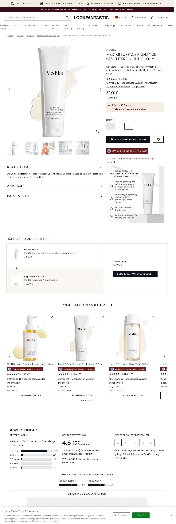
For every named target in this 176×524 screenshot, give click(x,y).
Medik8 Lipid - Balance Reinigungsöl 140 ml (30, 364)
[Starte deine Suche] (37, 17)
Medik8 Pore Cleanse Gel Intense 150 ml (80, 364)
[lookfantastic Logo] (91, 17)
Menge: (110, 120)
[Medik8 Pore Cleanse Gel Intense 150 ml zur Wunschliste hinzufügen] (102, 316)
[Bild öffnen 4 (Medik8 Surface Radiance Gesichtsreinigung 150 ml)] (65, 148)
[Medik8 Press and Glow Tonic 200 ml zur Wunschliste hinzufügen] (153, 316)
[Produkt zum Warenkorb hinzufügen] (128, 139)
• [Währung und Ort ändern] (120, 17)
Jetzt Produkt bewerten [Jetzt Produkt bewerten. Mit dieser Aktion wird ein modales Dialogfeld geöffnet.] (118, 86)
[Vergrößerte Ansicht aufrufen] (97, 131)
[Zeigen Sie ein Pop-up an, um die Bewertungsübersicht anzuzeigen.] (30, 374)
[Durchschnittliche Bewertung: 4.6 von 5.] (114, 78)
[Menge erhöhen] (128, 126)
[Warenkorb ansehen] (159, 17)
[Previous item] (9, 357)
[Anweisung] (55, 186)
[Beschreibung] (55, 167)
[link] (138, 17)
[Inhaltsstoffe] (55, 196)
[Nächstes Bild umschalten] (101, 89)
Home (10, 36)
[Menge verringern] (110, 126)
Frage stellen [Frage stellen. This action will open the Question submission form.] (138, 86)
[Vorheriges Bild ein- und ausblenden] (9, 89)
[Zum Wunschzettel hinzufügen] (158, 139)
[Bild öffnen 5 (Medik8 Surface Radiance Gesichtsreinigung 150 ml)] (82, 148)
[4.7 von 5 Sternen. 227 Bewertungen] (68, 374)
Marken (20, 36)
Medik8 (30, 36)
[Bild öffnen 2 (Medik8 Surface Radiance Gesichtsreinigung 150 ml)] (31, 148)
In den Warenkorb (31, 395)
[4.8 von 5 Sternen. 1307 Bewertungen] (120, 374)
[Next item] (164, 357)
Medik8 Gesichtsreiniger (48, 36)
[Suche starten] (67, 17)
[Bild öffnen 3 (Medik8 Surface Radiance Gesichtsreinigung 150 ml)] (48, 148)
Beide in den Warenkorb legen (135, 274)
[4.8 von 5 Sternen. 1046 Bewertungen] (18, 374)
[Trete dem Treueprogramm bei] (137, 109)
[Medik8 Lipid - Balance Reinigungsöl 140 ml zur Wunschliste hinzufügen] (51, 316)
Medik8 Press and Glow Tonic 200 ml (129, 364)
